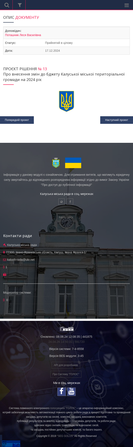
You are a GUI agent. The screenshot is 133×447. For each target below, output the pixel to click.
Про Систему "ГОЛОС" (66, 374)
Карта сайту (66, 217)
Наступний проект (116, 120)
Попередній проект (17, 120)
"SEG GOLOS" (65, 436)
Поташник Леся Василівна (23, 35)
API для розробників (66, 365)
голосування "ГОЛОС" (63, 408)
